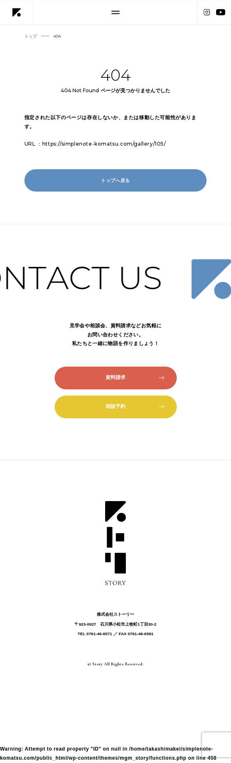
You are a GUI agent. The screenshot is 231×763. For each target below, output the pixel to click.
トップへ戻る (115, 180)
